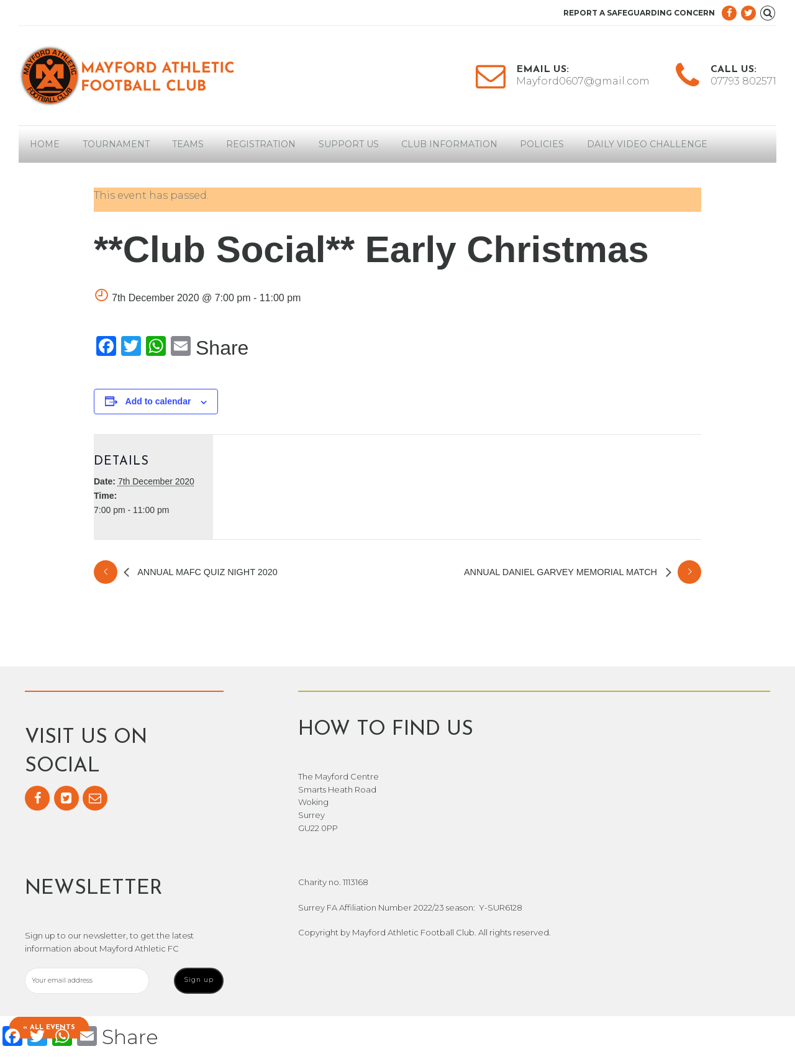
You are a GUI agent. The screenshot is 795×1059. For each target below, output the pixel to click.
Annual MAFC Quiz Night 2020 (206, 572)
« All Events (51, 1027)
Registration (261, 144)
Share (222, 348)
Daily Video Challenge (647, 144)
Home (45, 144)
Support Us (349, 144)
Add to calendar (158, 401)
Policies (542, 144)
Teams (188, 144)
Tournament (116, 144)
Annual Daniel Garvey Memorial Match (562, 572)
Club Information (449, 144)
